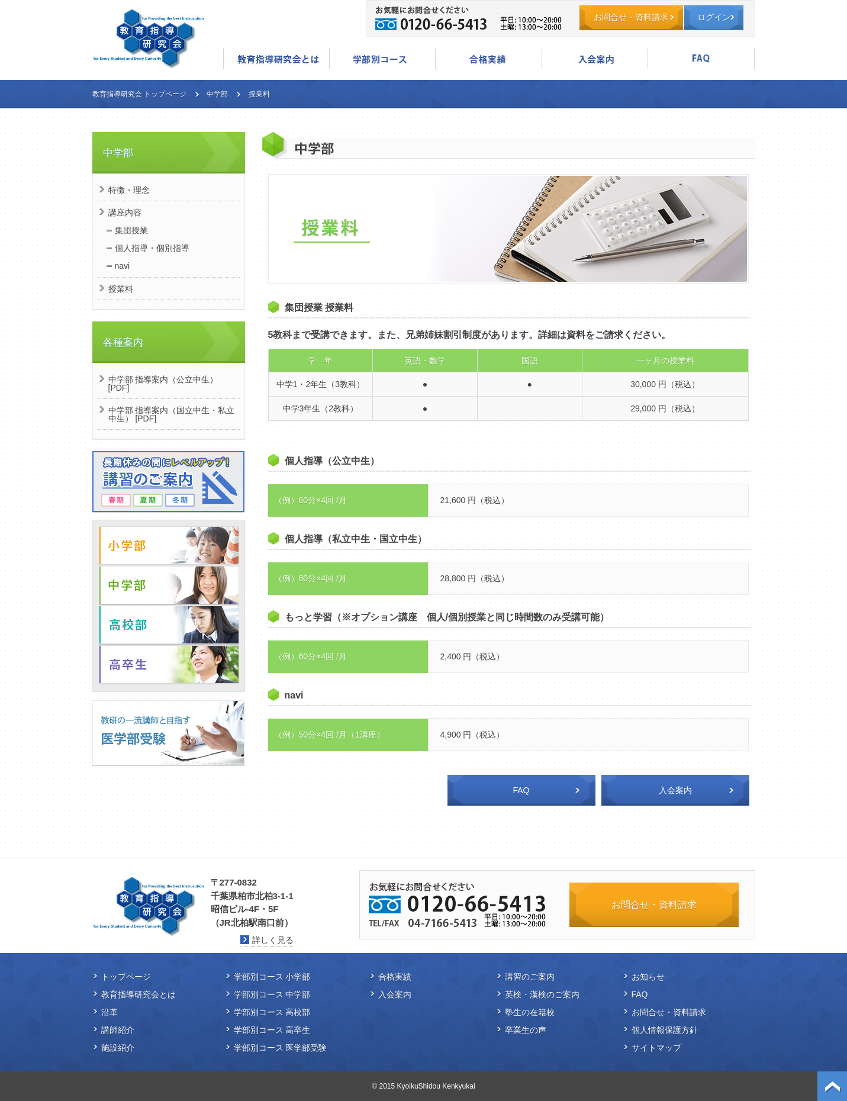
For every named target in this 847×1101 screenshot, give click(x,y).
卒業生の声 (525, 1030)
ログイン (713, 17)
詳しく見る (273, 940)
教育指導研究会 (148, 38)
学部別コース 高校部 (272, 1012)
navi (122, 266)
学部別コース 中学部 (272, 994)
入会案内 (595, 59)
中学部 (217, 94)
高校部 (169, 625)
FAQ (700, 59)
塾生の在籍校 (530, 1012)
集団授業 (131, 230)
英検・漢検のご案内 (542, 994)
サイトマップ (656, 1047)
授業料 (120, 289)
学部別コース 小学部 (272, 976)
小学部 (169, 545)
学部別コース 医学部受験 (280, 1047)
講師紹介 (117, 1030)
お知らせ (648, 976)
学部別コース (382, 59)
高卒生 (169, 664)
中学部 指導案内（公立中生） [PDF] (163, 383)
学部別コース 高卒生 (272, 1030)
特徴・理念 (129, 190)
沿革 (109, 1012)
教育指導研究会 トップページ (139, 94)
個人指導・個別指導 (152, 248)
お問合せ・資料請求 (631, 17)
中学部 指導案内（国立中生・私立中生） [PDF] (171, 414)
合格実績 (488, 59)
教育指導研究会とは (276, 59)
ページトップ (832, 1086)
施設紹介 (117, 1047)
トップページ (126, 976)
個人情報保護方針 (665, 1030)
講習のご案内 (530, 976)
